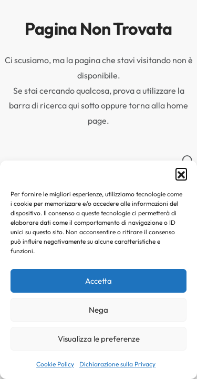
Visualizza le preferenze (99, 339)
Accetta (98, 281)
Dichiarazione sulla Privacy (117, 364)
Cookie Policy (55, 364)
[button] (181, 173)
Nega (98, 310)
